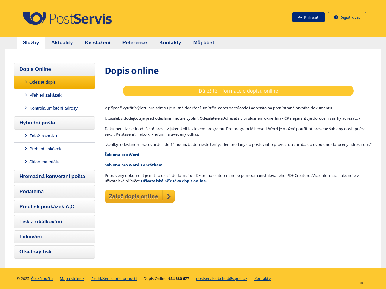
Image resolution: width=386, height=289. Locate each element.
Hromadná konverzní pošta (52, 176)
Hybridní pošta (37, 123)
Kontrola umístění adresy (51, 108)
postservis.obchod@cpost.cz (221, 278)
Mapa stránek (72, 278)
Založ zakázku (40, 135)
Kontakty (262, 278)
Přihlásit (311, 17)
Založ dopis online (133, 196)
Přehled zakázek (43, 95)
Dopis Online (35, 69)
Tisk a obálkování (40, 222)
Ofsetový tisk (35, 252)
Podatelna (31, 191)
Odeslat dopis (40, 82)
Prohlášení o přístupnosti (114, 278)
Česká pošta (42, 278)
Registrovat (350, 17)
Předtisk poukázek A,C (46, 206)
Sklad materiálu (41, 161)
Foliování (30, 237)
